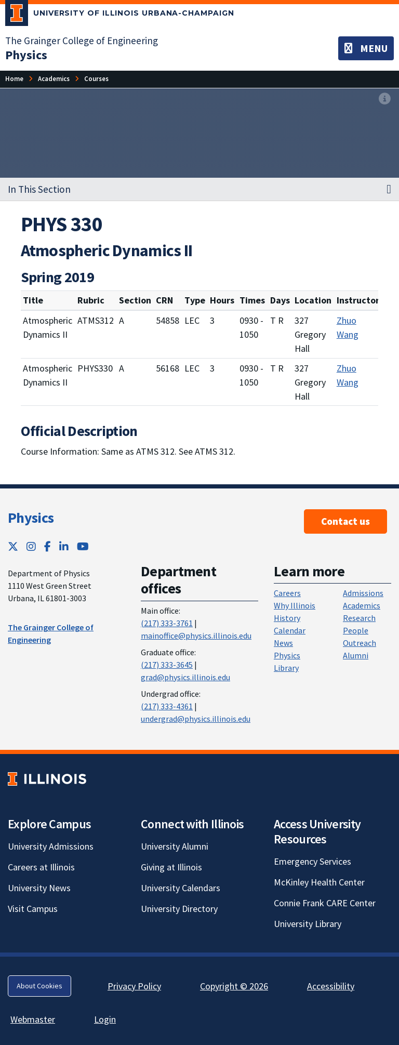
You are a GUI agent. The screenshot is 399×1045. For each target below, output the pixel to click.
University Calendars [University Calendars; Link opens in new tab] (180, 888)
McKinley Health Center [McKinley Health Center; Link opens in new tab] (319, 882)
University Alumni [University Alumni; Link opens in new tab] (174, 846)
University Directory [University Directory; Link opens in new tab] (179, 909)
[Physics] (26, 55)
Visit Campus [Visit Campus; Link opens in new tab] (33, 909)
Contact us (345, 521)
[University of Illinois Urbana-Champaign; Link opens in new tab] (119, 15)
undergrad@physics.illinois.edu (195, 718)
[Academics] (54, 78)
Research (359, 618)
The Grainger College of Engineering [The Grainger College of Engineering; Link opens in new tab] (81, 40)
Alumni (355, 655)
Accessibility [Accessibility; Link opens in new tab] (330, 986)
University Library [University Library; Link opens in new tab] (307, 924)
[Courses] (96, 78)
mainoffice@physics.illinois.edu (196, 635)
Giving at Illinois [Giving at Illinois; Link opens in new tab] (171, 867)
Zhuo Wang (347, 327)
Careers (287, 593)
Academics (361, 605)
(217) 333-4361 (167, 706)
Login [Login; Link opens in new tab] (105, 1019)
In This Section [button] (39, 189)
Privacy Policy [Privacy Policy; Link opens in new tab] (134, 986)
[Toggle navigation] (366, 48)
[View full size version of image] (385, 99)
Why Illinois (294, 605)
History (287, 618)
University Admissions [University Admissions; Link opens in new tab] (51, 846)
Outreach (359, 643)
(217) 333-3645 (167, 664)
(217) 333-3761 (167, 623)
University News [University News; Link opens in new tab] (39, 888)
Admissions (363, 593)
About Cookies (39, 985)
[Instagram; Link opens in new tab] (31, 546)
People (355, 630)
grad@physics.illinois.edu (185, 677)
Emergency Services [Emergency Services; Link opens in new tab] (312, 861)
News (283, 643)
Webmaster (32, 1019)
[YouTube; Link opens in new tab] (83, 546)
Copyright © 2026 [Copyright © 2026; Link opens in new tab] (234, 986)
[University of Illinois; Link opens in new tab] (47, 779)
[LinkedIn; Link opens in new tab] (64, 546)
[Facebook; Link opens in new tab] (47, 546)
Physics (31, 517)
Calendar (289, 630)
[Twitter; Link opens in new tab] (13, 546)
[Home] (14, 78)
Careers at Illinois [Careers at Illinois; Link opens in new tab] (41, 867)
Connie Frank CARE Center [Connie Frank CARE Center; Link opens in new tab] (325, 903)
